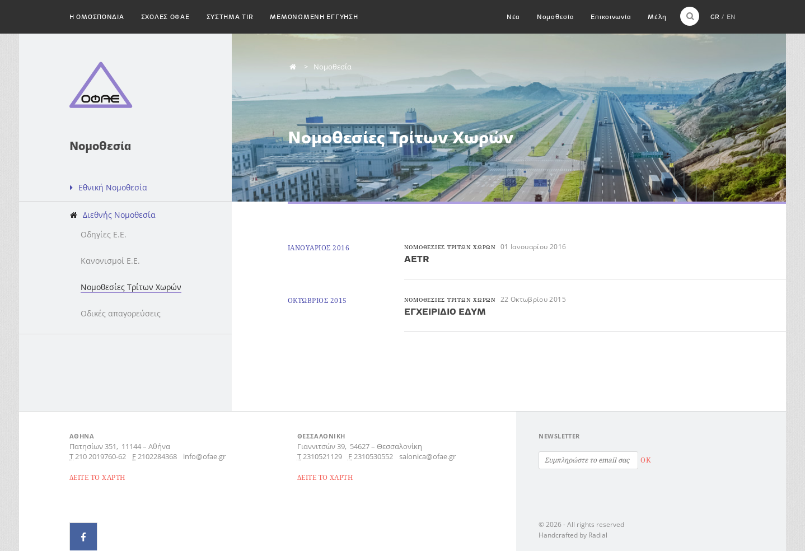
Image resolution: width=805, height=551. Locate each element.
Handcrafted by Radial (573, 535)
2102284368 (157, 456)
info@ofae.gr (204, 456)
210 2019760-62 (100, 456)
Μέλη (657, 16)
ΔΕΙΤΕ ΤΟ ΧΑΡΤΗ (97, 477)
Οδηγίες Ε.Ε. (104, 234)
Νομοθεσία (555, 16)
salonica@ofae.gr (427, 456)
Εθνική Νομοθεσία (112, 187)
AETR (416, 258)
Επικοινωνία (611, 16)
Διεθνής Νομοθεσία (119, 214)
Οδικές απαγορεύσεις (121, 313)
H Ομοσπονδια (96, 16)
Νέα (513, 16)
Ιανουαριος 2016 (318, 248)
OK (645, 460)
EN (731, 16)
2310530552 (373, 456)
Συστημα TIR (230, 16)
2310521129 (322, 456)
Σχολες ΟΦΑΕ (165, 16)
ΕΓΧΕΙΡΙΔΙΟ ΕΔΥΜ (445, 311)
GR (714, 16)
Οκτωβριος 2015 (317, 300)
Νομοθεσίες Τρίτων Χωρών (131, 287)
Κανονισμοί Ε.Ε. (110, 260)
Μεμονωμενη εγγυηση (314, 16)
